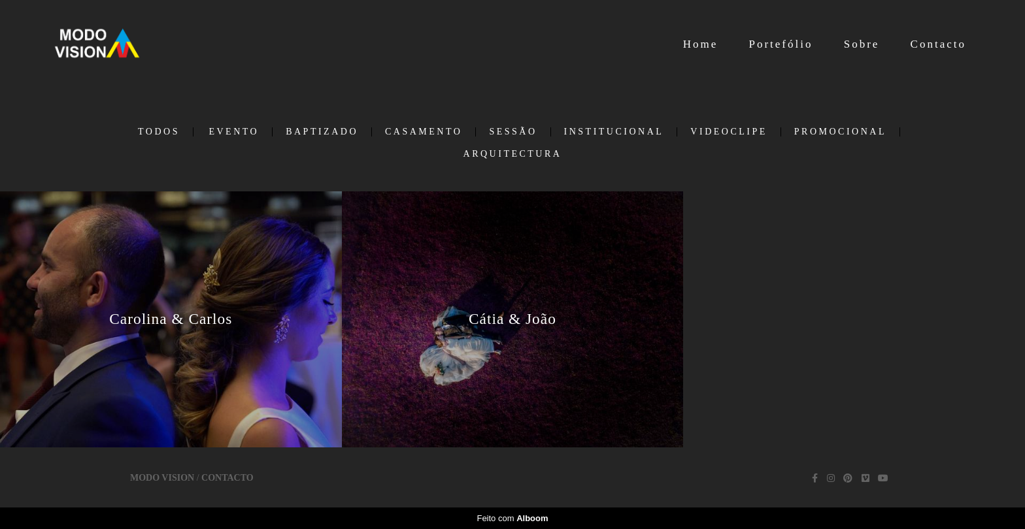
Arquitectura (512, 154)
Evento (234, 131)
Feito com (512, 518)
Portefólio (780, 44)
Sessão (513, 131)
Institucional (614, 131)
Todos (159, 131)
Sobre (862, 44)
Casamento (423, 131)
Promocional (840, 131)
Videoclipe (728, 131)
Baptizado (322, 131)
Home (700, 44)
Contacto (938, 44)
